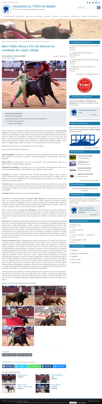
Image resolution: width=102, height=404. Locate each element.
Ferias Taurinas (75, 259)
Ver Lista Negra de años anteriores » (88, 119)
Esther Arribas (11, 58)
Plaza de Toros (75, 262)
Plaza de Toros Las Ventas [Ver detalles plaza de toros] (13, 116)
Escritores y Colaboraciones (79, 253)
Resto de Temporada (9, 355)
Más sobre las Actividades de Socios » (88, 74)
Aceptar (73, 402)
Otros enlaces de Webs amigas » (90, 180)
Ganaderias (74, 250)
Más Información (82, 402)
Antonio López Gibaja (15, 123)
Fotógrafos (74, 256)
